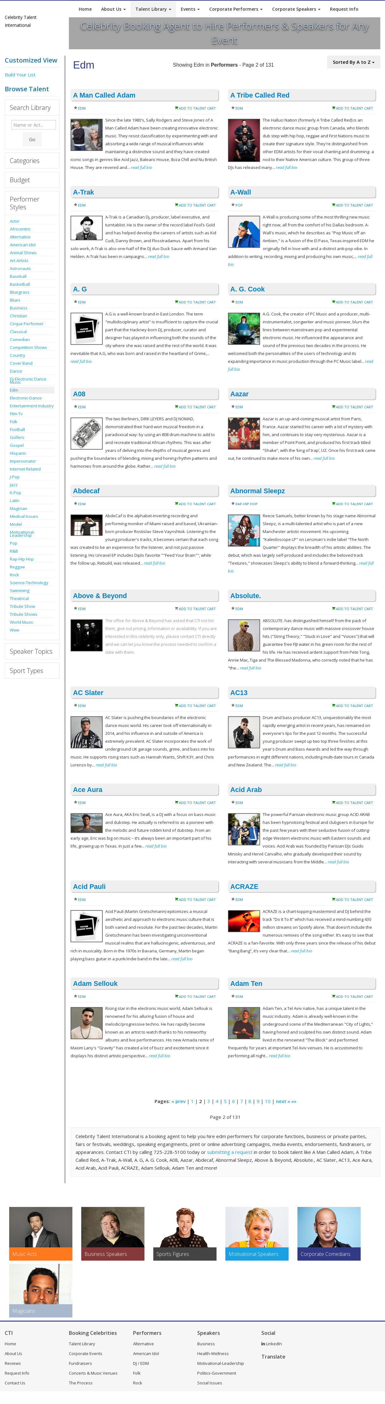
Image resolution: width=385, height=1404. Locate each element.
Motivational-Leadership (22, 534)
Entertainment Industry (32, 405)
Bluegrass (19, 292)
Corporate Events (85, 1353)
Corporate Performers (236, 9)
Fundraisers (80, 1363)
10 (268, 1101)
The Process (81, 1383)
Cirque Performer (27, 323)
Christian (18, 315)
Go (32, 139)
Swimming (19, 590)
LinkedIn (271, 1344)
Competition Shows (28, 347)
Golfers (17, 437)
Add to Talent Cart (197, 108)
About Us (113, 9)
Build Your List (20, 74)
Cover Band (21, 363)
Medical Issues (24, 516)
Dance (16, 371)
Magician (18, 508)
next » (283, 1101)
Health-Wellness (213, 1353)
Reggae (17, 566)
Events (190, 9)
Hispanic (18, 453)
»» (293, 1101)
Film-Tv (16, 413)
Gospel (17, 445)
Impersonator (23, 461)
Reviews (13, 1363)
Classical (18, 331)
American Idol (23, 244)
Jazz (14, 484)
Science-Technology (29, 582)
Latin (14, 500)
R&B (14, 551)
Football (17, 429)
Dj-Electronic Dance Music (28, 380)
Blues (15, 300)
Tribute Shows (23, 614)
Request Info (344, 9)
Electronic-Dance (26, 397)
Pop (13, 543)
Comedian (20, 339)
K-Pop (15, 492)
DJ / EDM (141, 1363)
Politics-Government (216, 1373)
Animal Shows (23, 252)
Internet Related (25, 469)
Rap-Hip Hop (22, 559)
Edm (14, 390)
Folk (13, 421)
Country (17, 355)
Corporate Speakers (296, 9)
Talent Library (153, 9)
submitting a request (230, 1152)
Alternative (20, 236)
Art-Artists (19, 260)
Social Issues (209, 1383)
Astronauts (20, 268)
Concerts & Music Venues (93, 1373)
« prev (178, 1101)
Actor (15, 221)
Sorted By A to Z (354, 62)
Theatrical (19, 598)
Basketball (20, 284)
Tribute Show (22, 606)
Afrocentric (20, 229)
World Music (21, 622)
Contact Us (15, 1383)
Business (19, 307)
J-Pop (15, 476)
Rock (14, 574)
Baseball (18, 276)
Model (16, 524)
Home (85, 9)
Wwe (14, 630)
